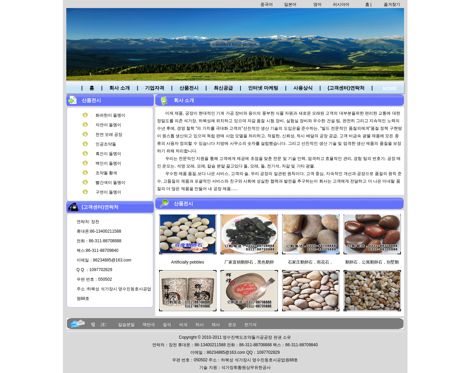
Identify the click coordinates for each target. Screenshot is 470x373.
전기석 (250, 324)
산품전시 (189, 88)
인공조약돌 (106, 144)
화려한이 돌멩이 (110, 115)
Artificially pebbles (187, 263)
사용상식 (303, 88)
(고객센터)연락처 (346, 88)
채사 (216, 324)
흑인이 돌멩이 (108, 153)
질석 (167, 324)
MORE (390, 88)
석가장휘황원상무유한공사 (246, 367)
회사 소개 (119, 88)
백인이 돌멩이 (108, 163)
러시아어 (341, 4)
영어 (317, 4)
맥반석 (149, 324)
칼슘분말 (126, 324)
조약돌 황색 (106, 173)
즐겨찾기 (392, 4)
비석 (183, 324)
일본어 (290, 4)
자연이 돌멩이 (108, 125)
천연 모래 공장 (109, 134)
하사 (199, 324)
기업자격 (154, 88)
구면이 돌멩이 (108, 192)
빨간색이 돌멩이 (110, 182)
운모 (232, 324)
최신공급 (223, 88)
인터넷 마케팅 (263, 88)
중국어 (266, 4)
